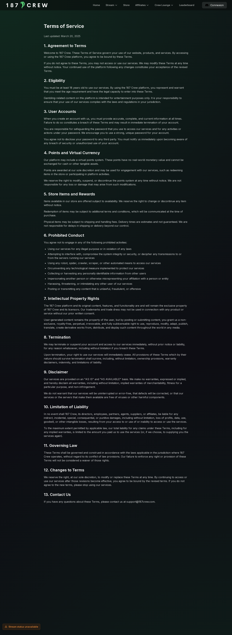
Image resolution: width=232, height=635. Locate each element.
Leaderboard (186, 5)
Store (126, 5)
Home (96, 5)
